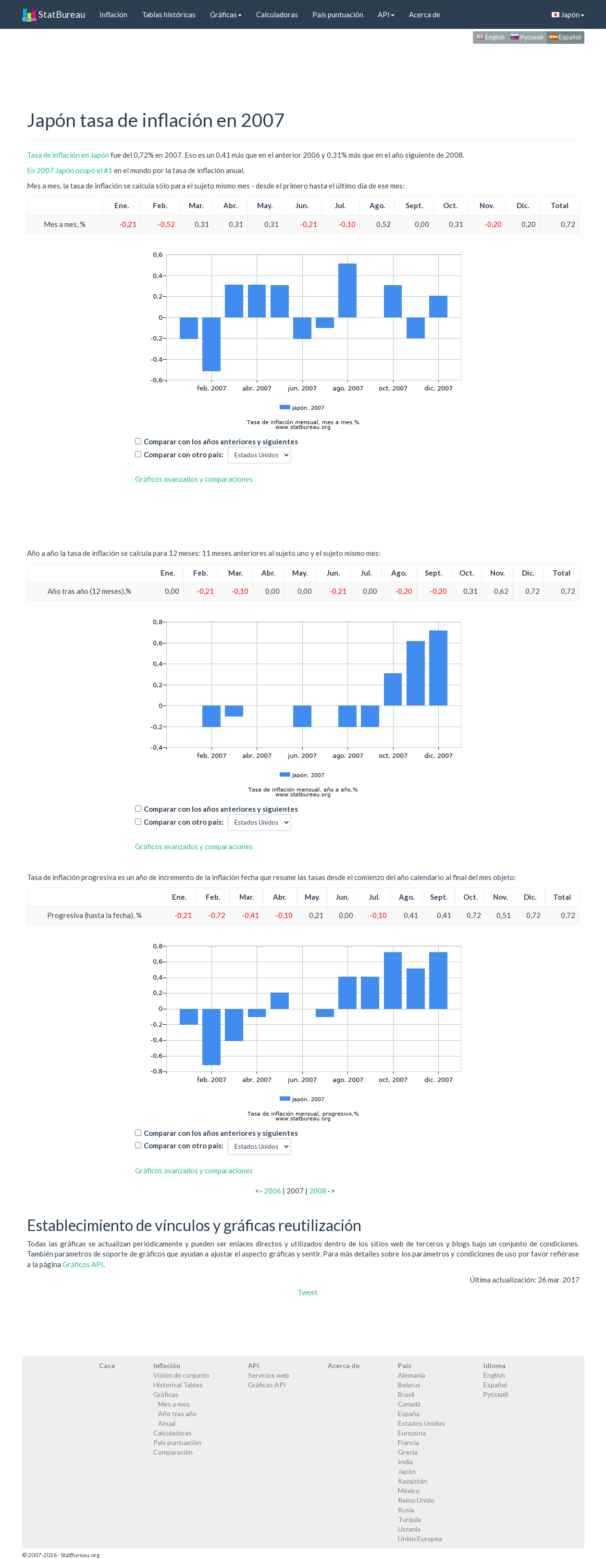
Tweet (307, 1292)
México (409, 1490)
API (386, 14)
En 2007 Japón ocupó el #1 (69, 170)
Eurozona (412, 1433)
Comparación (173, 1452)
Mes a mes (174, 1404)
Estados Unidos (421, 1423)
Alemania (411, 1375)
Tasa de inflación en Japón (68, 155)
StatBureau (53, 14)
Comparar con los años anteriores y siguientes (221, 441)
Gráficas (226, 14)
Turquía (409, 1519)
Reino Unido (416, 1500)
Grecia (408, 1452)
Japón (568, 14)
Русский (527, 37)
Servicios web (268, 1375)
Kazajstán (412, 1481)
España (409, 1413)
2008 (317, 1190)
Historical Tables (178, 1385)
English (490, 37)
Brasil (406, 1394)
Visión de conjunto (181, 1375)
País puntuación (337, 14)
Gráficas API (267, 1385)
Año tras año (177, 1413)
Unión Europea (420, 1538)
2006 (272, 1190)
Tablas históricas (169, 14)
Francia (408, 1442)
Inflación (113, 14)
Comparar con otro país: (183, 454)
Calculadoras (277, 14)
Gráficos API (82, 1264)
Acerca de (424, 14)
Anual (166, 1423)
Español (565, 37)
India (405, 1462)
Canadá (409, 1404)
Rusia (406, 1510)
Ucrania (409, 1529)
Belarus (409, 1385)
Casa (107, 1365)
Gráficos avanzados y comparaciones (194, 479)
